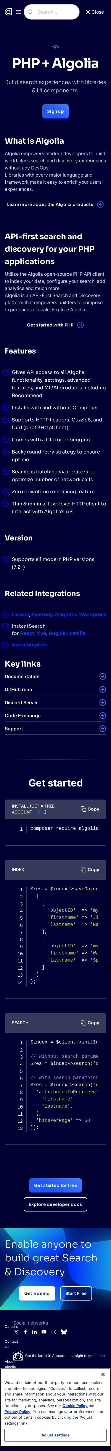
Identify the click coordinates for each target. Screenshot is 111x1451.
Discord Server (21, 702)
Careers (8, 1326)
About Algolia (8, 1364)
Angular (58, 633)
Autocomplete (29, 645)
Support (14, 729)
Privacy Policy (17, 1411)
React (27, 633)
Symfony (42, 614)
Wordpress (92, 614)
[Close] (103, 1374)
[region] (55, 1407)
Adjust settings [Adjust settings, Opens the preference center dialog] (55, 1435)
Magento (66, 614)
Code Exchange (23, 716)
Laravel (20, 614)
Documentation (22, 676)
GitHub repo (18, 689)
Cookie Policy (75, 1405)
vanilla (77, 633)
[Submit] (31, 11)
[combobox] (52, 12)
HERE (38, 811)
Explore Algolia (68, 310)
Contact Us (8, 1344)
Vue (41, 633)
